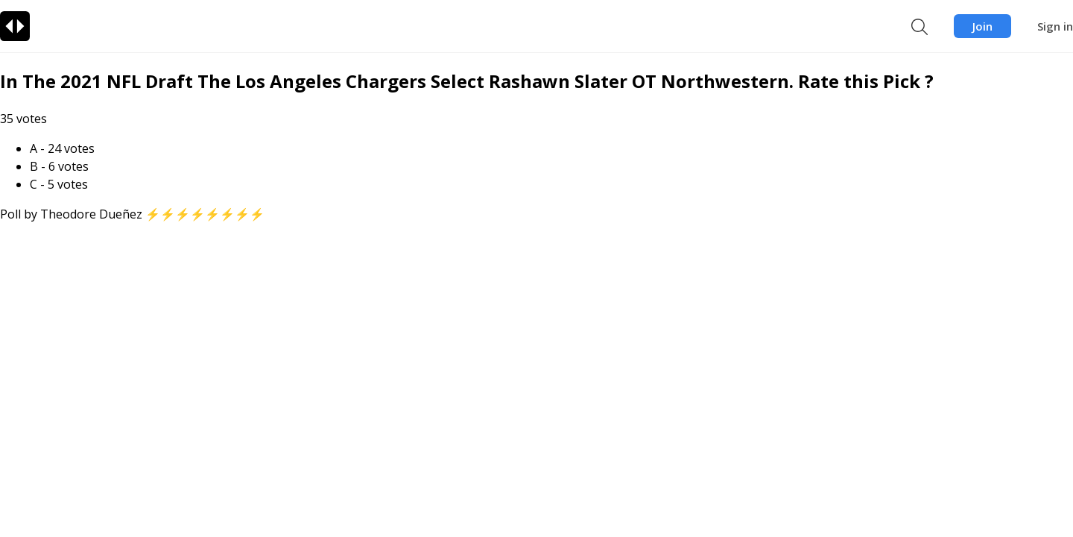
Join (982, 26)
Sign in (1055, 26)
